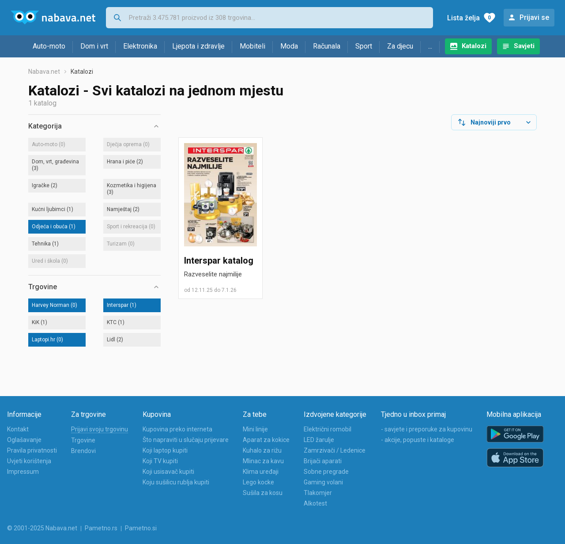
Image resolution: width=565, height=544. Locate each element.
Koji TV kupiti (160, 461)
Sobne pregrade (326, 471)
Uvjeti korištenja (29, 461)
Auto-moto (49, 46)
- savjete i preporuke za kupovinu (426, 429)
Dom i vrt (94, 46)
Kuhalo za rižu (262, 450)
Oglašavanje (24, 439)
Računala (326, 46)
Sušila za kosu (262, 492)
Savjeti (524, 46)
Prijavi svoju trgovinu (99, 429)
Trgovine (83, 440)
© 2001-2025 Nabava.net (42, 528)
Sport (363, 46)
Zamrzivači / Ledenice (334, 450)
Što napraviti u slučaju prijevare (186, 439)
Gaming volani (323, 482)
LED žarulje (319, 439)
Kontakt (18, 429)
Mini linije (255, 429)
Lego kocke (258, 482)
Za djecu (400, 46)
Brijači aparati (323, 461)
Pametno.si (141, 528)
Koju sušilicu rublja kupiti (176, 482)
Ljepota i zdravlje (198, 46)
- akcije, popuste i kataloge (417, 439)
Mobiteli (252, 46)
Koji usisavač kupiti (168, 471)
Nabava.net (44, 71)
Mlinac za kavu (263, 461)
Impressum (23, 471)
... (430, 46)
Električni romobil (327, 429)
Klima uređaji (261, 471)
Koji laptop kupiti (165, 450)
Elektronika (140, 46)
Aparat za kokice (266, 439)
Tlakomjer (318, 492)
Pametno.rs (101, 528)
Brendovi (83, 450)
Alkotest (315, 503)
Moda (289, 46)
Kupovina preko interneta (177, 429)
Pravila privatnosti (32, 450)
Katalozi (474, 46)
